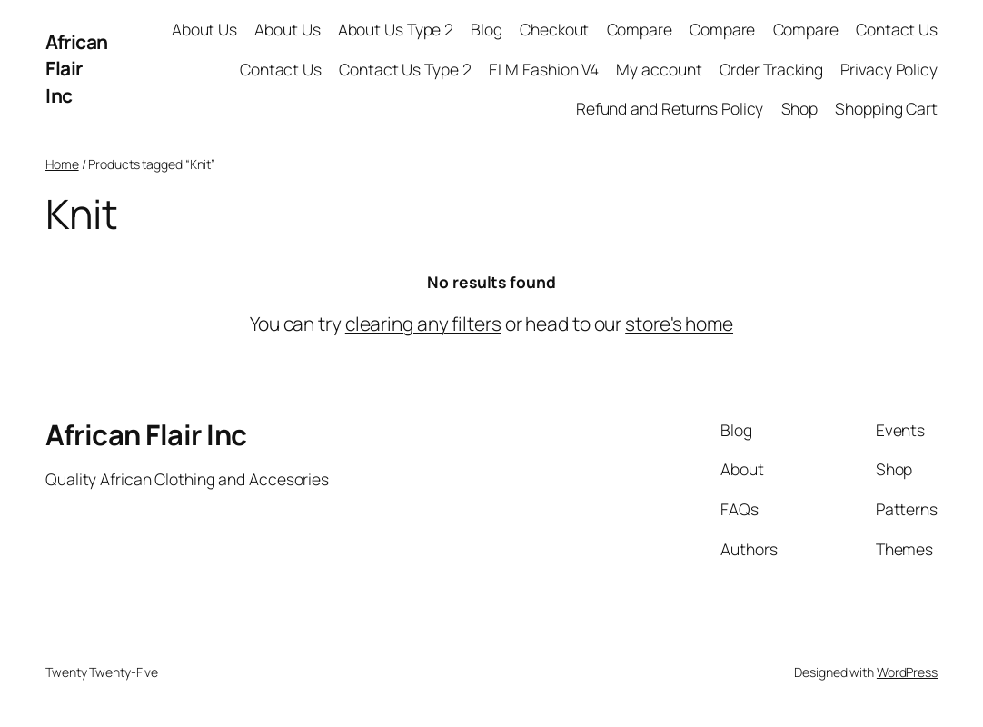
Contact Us (897, 29)
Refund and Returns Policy (670, 108)
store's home (679, 323)
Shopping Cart (886, 108)
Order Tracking (772, 69)
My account (658, 69)
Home (62, 164)
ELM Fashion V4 (544, 69)
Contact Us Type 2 (405, 69)
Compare (639, 29)
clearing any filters (423, 323)
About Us (204, 29)
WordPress (907, 672)
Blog (486, 29)
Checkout (554, 29)
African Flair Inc (76, 68)
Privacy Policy (889, 69)
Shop (800, 108)
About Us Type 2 (396, 29)
